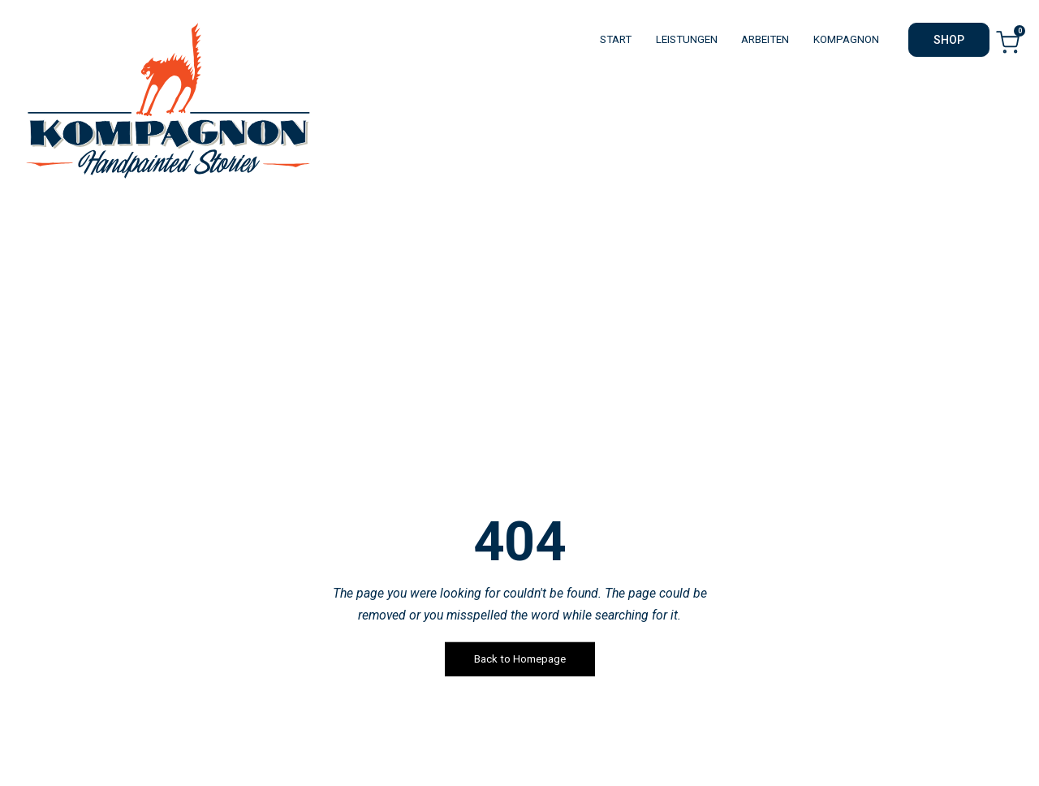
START (616, 39)
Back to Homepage (520, 659)
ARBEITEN (765, 39)
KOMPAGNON (846, 39)
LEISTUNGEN (687, 39)
